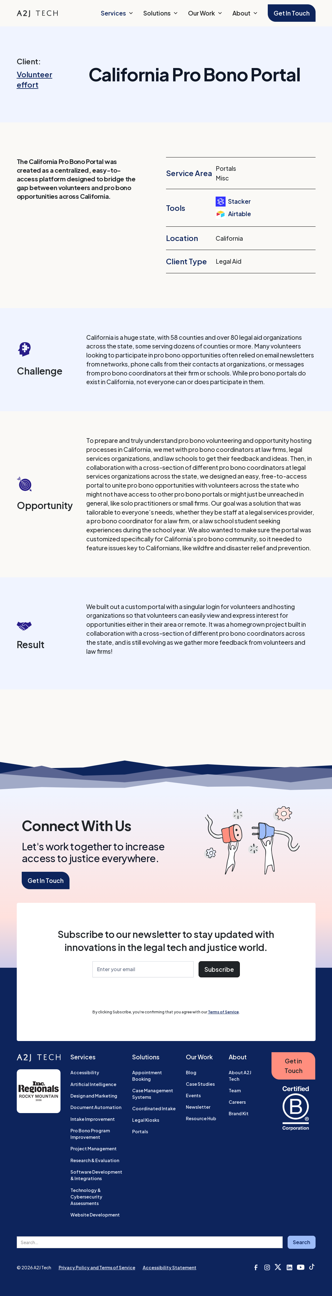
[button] (117, 13)
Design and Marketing (93, 1095)
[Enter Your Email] (143, 969)
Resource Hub (201, 1118)
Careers (237, 1102)
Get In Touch (292, 13)
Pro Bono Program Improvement (90, 1134)
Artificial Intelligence (93, 1084)
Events (193, 1095)
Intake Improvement (92, 1119)
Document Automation (95, 1107)
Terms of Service (223, 1012)
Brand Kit (239, 1113)
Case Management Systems (152, 1094)
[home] (37, 13)
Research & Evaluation (94, 1160)
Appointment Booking (147, 1076)
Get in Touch (294, 1065)
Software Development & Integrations (96, 1175)
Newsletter (198, 1107)
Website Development (95, 1214)
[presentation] (139, 994)
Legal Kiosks (145, 1120)
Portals (140, 1131)
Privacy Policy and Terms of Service (97, 1267)
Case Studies (200, 1084)
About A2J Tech (240, 1076)
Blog (191, 1072)
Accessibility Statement (169, 1267)
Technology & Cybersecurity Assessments (86, 1196)
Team (235, 1090)
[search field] (150, 1242)
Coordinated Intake (154, 1108)
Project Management (93, 1148)
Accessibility (84, 1072)
